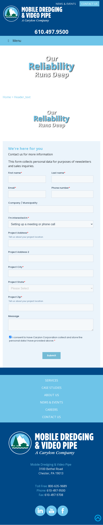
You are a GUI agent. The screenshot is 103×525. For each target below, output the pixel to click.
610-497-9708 (54, 495)
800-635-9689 (57, 486)
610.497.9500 (51, 31)
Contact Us (89, 3)
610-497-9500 (56, 490)
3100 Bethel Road (51, 469)
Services (51, 380)
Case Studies (52, 388)
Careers (51, 410)
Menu (13, 40)
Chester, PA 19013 (51, 473)
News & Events (66, 3)
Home (7, 97)
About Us (51, 395)
